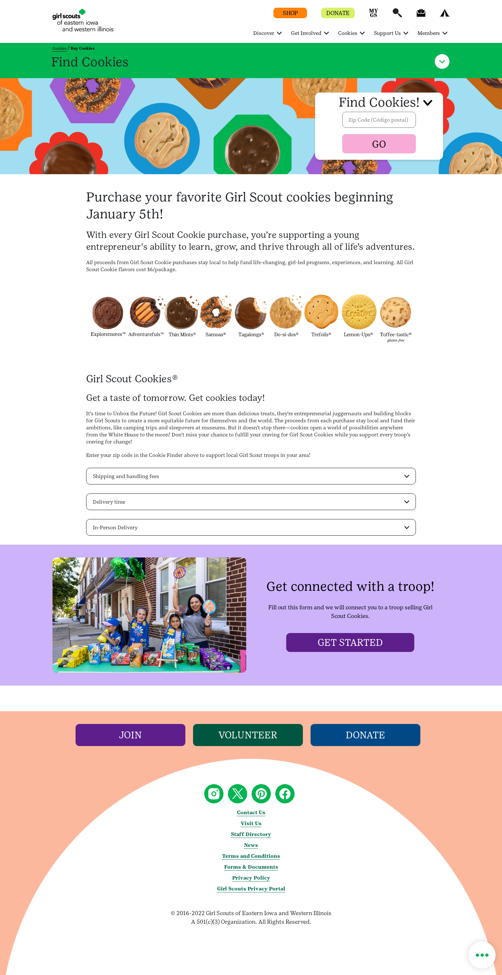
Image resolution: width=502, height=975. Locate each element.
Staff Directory (251, 834)
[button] (373, 16)
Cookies (60, 48)
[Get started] (350, 642)
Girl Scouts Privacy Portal (251, 889)
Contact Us (251, 812)
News (251, 845)
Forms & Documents (251, 867)
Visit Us (251, 823)
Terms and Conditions (251, 856)
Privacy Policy (251, 878)
